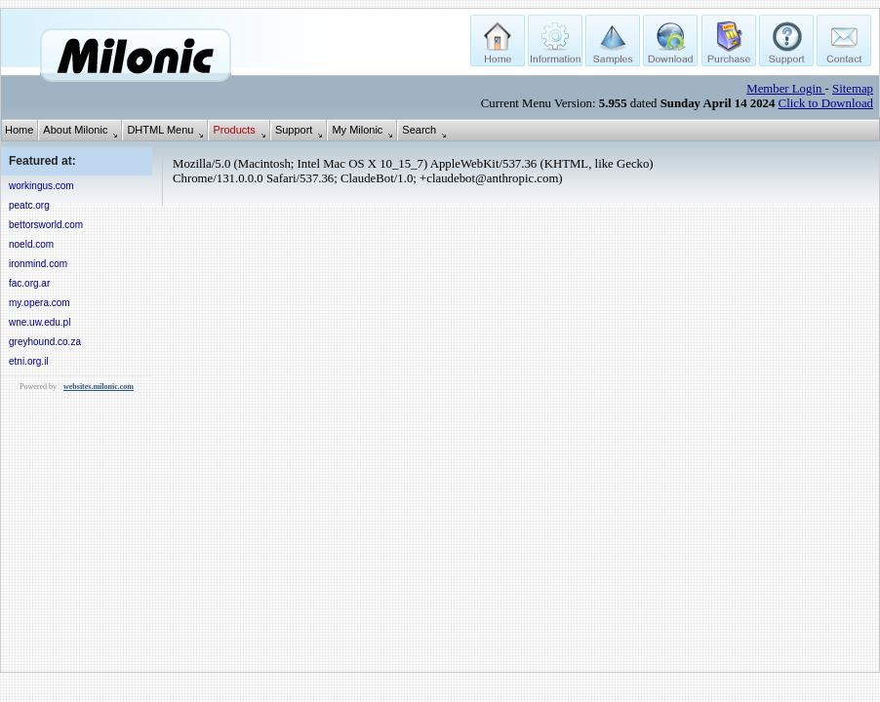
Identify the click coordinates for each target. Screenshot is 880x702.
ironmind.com (38, 263)
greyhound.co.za (45, 341)
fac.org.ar (29, 283)
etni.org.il (29, 361)
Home (19, 130)
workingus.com (41, 185)
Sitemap (852, 89)
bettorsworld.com (46, 224)
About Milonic (75, 130)
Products (234, 130)
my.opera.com (39, 302)
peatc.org (29, 205)
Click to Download (826, 103)
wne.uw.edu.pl (39, 322)
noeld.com (31, 244)
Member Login (785, 89)
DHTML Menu (160, 130)
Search (419, 130)
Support (294, 130)
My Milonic (357, 130)
